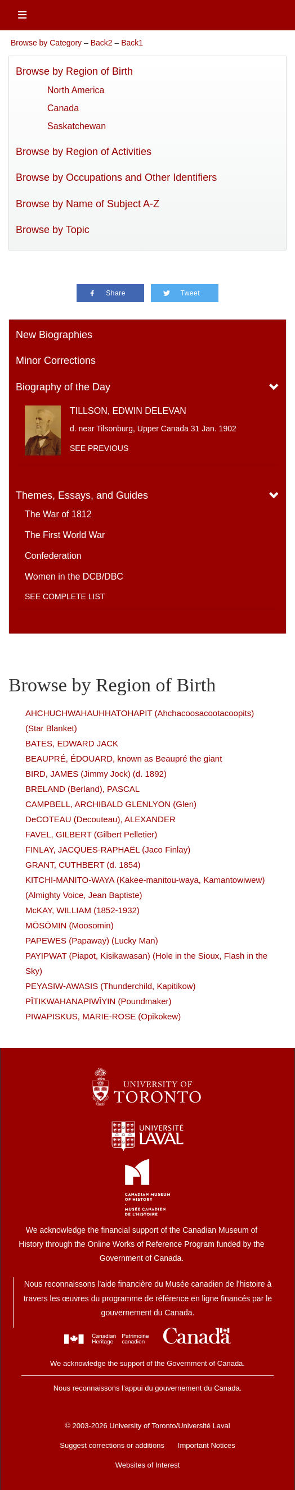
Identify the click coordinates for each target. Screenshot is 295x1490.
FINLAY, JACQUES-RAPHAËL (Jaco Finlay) (107, 849)
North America (75, 90)
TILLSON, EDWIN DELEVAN (128, 411)
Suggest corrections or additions (112, 1445)
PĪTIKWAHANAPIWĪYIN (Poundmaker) (98, 1001)
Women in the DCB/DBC (74, 576)
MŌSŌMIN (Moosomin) (69, 925)
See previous (99, 448)
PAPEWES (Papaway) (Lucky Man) (91, 940)
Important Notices (206, 1445)
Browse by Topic (53, 229)
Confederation (53, 556)
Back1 (132, 42)
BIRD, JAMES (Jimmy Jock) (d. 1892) (96, 773)
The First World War (65, 535)
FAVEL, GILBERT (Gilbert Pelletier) (91, 834)
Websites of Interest (147, 1465)
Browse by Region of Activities (83, 151)
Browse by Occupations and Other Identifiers (116, 177)
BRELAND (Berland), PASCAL (82, 789)
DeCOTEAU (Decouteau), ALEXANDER (100, 819)
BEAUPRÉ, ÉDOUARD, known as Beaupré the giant (123, 758)
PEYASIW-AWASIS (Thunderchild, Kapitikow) (110, 986)
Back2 (102, 42)
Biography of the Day (63, 387)
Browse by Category (46, 42)
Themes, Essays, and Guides (82, 495)
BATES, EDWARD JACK (71, 743)
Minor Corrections (56, 360)
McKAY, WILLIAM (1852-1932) (82, 910)
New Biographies (54, 334)
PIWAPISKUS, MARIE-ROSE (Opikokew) (103, 1016)
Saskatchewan (76, 126)
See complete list (65, 596)
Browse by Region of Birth (74, 71)
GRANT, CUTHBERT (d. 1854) (83, 864)
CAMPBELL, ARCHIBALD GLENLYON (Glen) (110, 804)
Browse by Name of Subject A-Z (87, 203)
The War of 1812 (58, 514)
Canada (63, 108)
